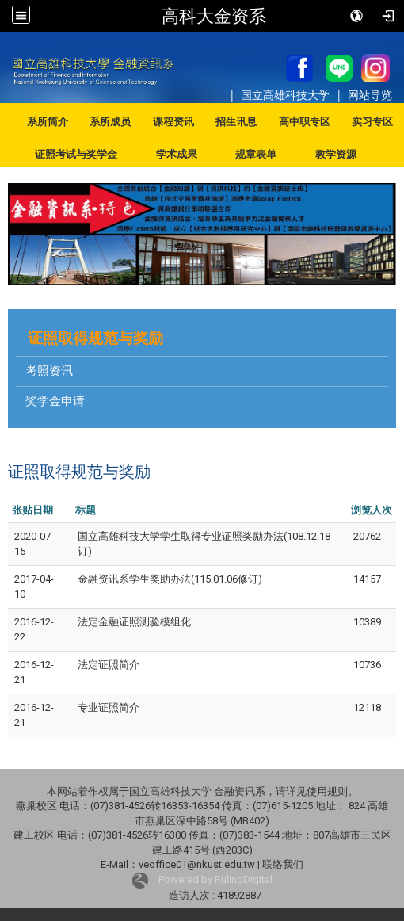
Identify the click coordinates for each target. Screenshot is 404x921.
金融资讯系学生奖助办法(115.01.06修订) (170, 579)
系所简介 (47, 122)
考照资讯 (49, 371)
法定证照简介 (108, 665)
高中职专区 (304, 122)
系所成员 (110, 122)
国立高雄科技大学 (287, 94)
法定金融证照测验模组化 (134, 622)
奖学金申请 (55, 401)
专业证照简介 (108, 707)
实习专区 (372, 122)
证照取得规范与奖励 (95, 338)
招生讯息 (236, 122)
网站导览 (370, 94)
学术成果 (176, 154)
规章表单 (255, 154)
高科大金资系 (214, 16)
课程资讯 (173, 122)
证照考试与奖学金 (76, 154)
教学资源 (335, 154)
